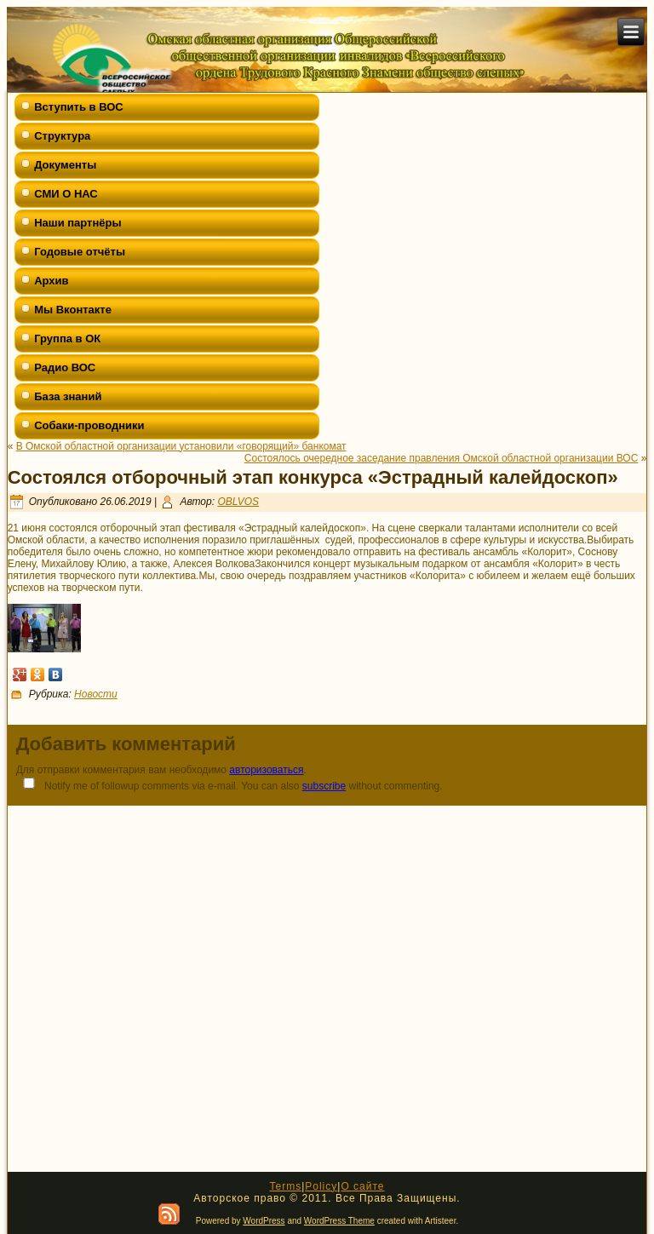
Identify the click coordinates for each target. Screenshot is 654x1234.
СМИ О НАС (66, 193)
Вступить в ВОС (78, 106)
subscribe (324, 786)
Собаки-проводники (89, 425)
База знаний (67, 396)
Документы (65, 164)
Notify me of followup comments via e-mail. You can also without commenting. (229, 785)
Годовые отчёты (79, 251)
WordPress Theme (339, 1220)
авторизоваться (266, 770)
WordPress (263, 1220)
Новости (96, 694)
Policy (321, 1186)
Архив (51, 280)
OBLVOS (238, 502)
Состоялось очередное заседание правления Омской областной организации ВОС (441, 458)
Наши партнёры (77, 222)
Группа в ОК (67, 338)
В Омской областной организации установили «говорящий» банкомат (181, 446)
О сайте (362, 1186)
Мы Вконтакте (73, 309)
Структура (62, 135)
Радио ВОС (64, 367)
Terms (285, 1186)
